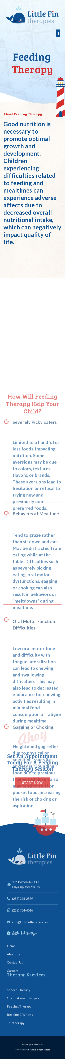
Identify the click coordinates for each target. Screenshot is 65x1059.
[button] (58, 34)
